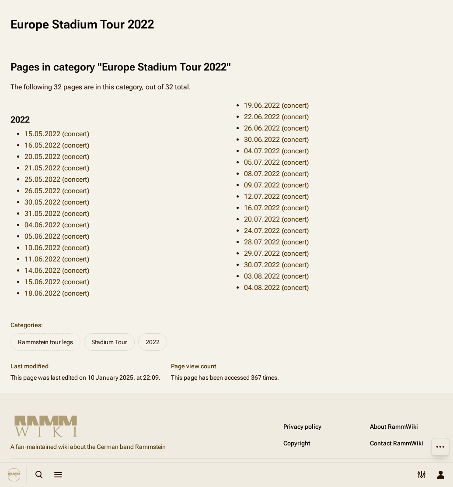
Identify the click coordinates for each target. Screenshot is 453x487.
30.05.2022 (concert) (56, 202)
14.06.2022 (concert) (56, 270)
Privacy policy (302, 426)
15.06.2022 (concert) (56, 282)
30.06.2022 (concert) (276, 139)
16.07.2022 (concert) (276, 208)
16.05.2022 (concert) (56, 145)
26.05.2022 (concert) (56, 191)
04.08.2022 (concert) (276, 287)
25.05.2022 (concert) (56, 179)
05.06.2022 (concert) (56, 236)
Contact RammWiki (396, 443)
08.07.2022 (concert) (276, 173)
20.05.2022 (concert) (56, 156)
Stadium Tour (109, 342)
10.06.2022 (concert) (56, 248)
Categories (25, 324)
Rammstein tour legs (45, 342)
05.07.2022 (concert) (276, 162)
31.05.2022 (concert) (56, 213)
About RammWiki (394, 426)
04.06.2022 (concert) (56, 225)
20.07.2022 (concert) (276, 219)
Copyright (296, 443)
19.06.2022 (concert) (276, 105)
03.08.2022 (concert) (276, 276)
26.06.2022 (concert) (276, 128)
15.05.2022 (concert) (56, 134)
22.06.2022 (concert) (276, 117)
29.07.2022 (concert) (276, 253)
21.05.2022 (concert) (56, 168)
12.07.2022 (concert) (276, 196)
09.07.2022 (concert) (276, 185)
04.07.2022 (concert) (276, 151)
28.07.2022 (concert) (276, 242)
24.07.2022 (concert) (276, 230)
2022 (153, 342)
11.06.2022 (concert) (56, 259)
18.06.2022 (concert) (56, 293)
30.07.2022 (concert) (276, 265)
